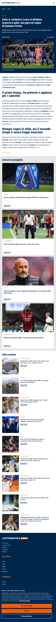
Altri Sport (4, 571)
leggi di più (7, 205)
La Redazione (5, 549)
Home (3, 9)
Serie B (4, 584)
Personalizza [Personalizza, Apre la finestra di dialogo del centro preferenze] (26, 616)
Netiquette (4, 551)
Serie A (9, 153)
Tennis (3, 564)
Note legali (4, 547)
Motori (4, 569)
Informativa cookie (6, 545)
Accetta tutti (26, 606)
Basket (4, 566)
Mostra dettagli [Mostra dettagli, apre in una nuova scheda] (24, 601)
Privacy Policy (5, 543)
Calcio (9, 9)
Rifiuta (26, 611)
